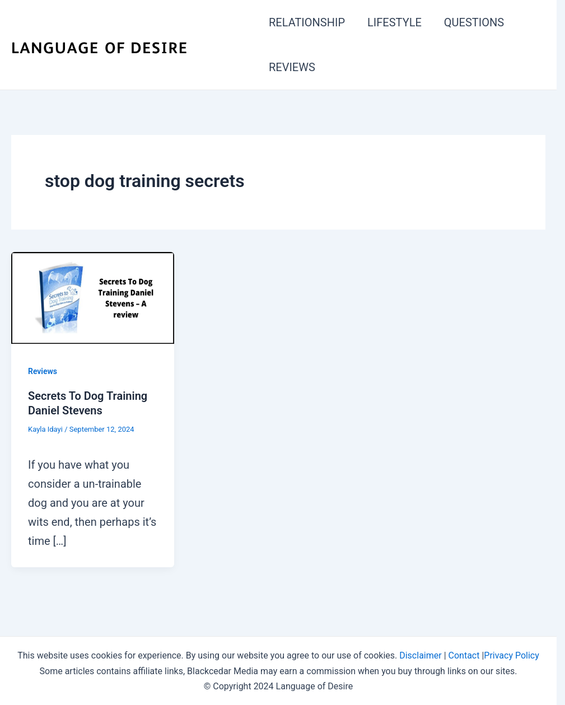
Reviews (42, 371)
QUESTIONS (474, 22)
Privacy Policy (511, 655)
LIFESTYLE (394, 22)
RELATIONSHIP (307, 22)
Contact (464, 655)
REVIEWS (292, 67)
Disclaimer (420, 655)
